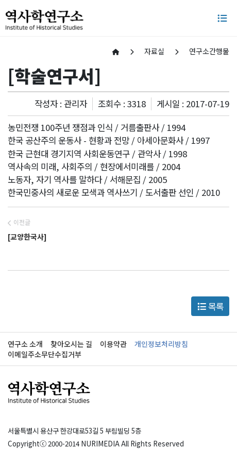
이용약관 (113, 344)
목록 (210, 306)
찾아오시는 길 (71, 344)
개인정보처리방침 (161, 344)
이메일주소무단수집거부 (44, 354)
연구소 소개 (25, 344)
